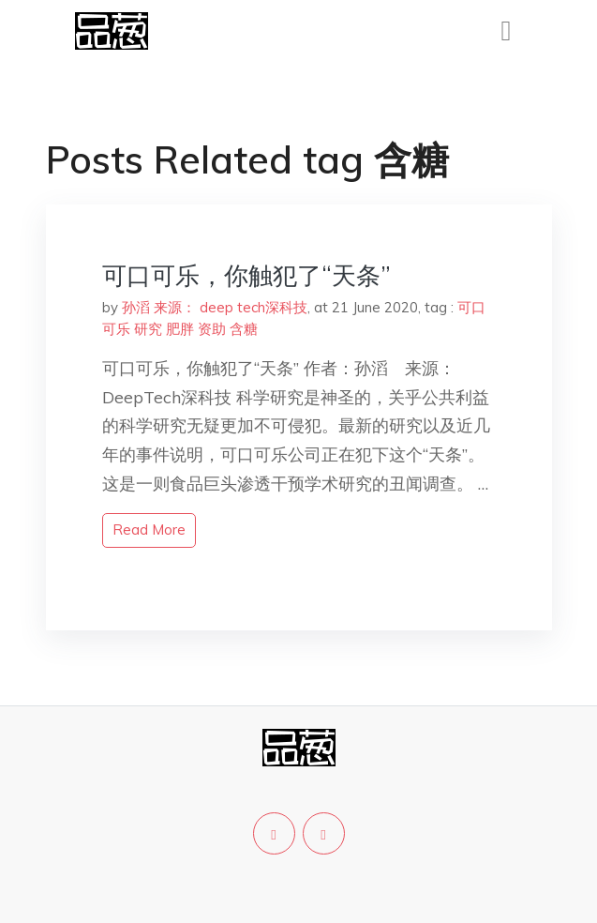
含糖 (244, 329)
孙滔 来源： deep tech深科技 (214, 307)
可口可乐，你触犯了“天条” (246, 275)
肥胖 (180, 329)
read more (149, 529)
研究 (148, 329)
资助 (212, 329)
